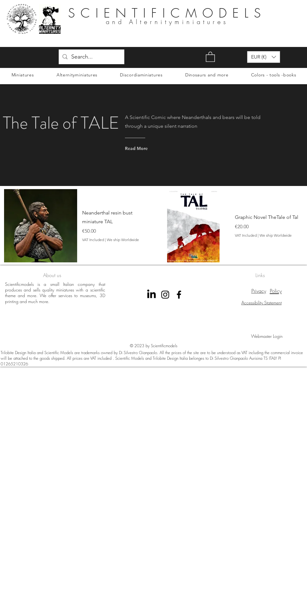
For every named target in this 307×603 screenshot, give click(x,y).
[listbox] (263, 57)
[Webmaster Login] (266, 336)
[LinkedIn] (151, 294)
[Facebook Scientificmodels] (179, 294)
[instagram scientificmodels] (165, 294)
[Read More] (149, 148)
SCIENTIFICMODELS (167, 13)
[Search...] (91, 56)
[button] (210, 56)
